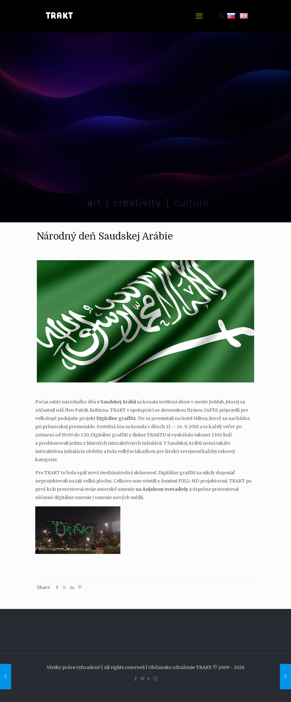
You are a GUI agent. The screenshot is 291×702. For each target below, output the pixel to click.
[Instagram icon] (155, 679)
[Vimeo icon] (142, 679)
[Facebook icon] (135, 679)
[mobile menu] (199, 15)
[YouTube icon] (148, 679)
